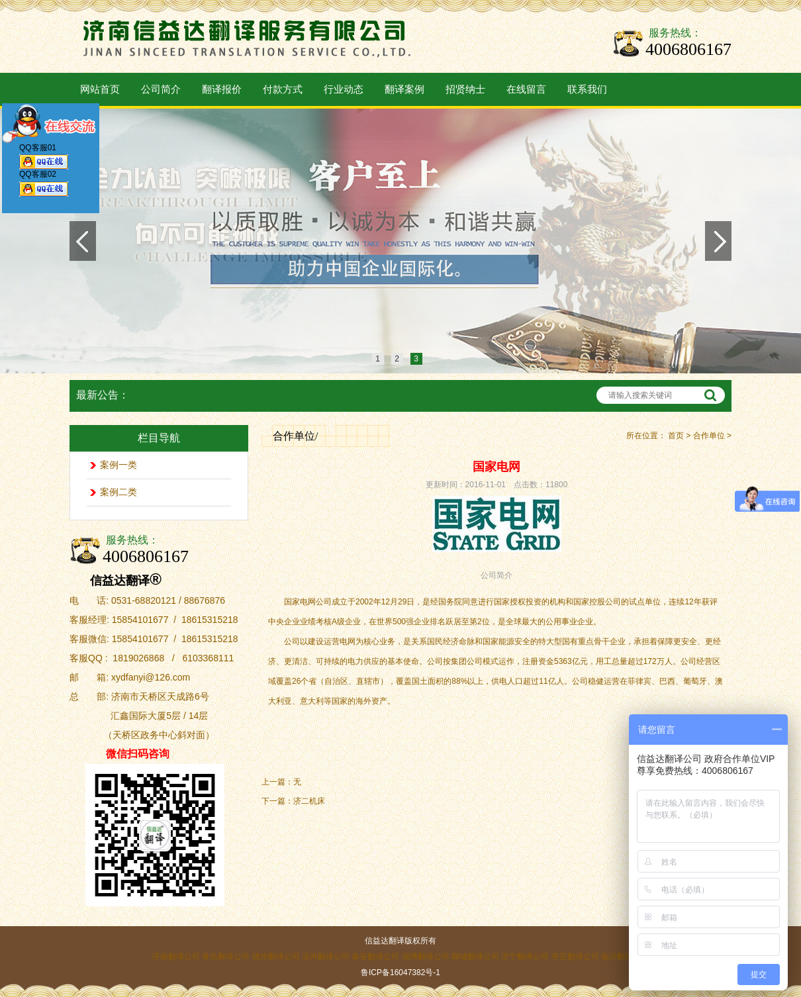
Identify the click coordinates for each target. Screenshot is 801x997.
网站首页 (100, 89)
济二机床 (309, 801)
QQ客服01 (43, 159)
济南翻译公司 (176, 956)
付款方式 (283, 89)
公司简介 (161, 89)
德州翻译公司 (276, 956)
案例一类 (118, 465)
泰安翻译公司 (375, 956)
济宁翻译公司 (525, 956)
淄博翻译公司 (425, 956)
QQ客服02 (43, 186)
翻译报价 (222, 89)
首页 (676, 435)
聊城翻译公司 (475, 956)
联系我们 (587, 89)
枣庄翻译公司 (575, 956)
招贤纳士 (465, 89)
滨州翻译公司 (326, 956)
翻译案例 (404, 89)
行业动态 (343, 89)
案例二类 (118, 492)
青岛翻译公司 (226, 956)
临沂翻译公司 (625, 956)
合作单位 (709, 435)
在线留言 (526, 89)
